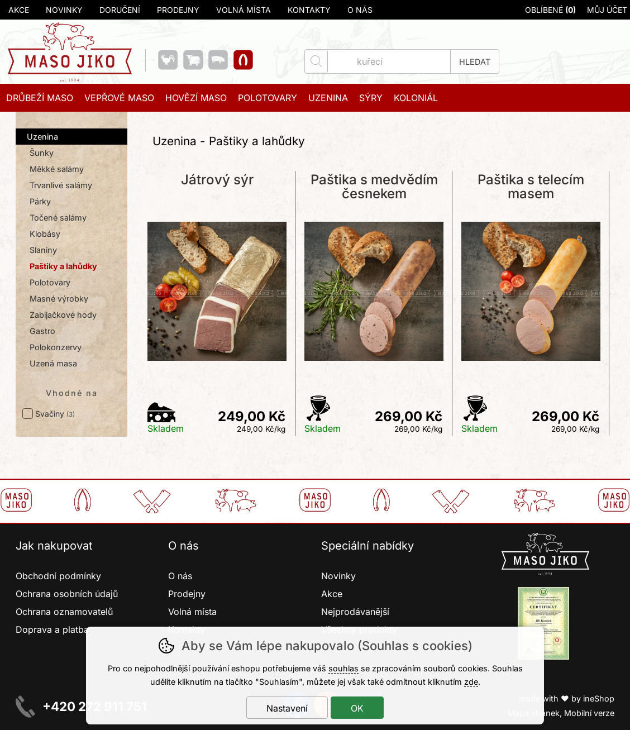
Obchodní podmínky (58, 575)
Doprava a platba (52, 629)
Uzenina (42, 136)
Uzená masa (53, 363)
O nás (360, 10)
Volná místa (243, 10)
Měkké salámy (57, 169)
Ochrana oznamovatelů (64, 611)
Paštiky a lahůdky (63, 266)
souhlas (343, 668)
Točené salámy (58, 217)
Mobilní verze (589, 713)
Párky (40, 201)
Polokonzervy (56, 347)
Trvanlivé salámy (61, 185)
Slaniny (43, 250)
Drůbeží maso (39, 97)
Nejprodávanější (356, 611)
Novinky (64, 10)
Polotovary (50, 282)
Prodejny (178, 10)
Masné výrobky (59, 298)
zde (471, 681)
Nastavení (287, 708)
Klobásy (45, 233)
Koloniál (416, 97)
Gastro (42, 331)
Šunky (42, 153)
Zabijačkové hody (63, 314)
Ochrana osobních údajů (67, 593)
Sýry (371, 97)
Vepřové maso (119, 97)
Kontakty (309, 10)
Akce (18, 10)
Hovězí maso (196, 97)
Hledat (474, 61)
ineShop (598, 698)
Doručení (119, 10)
